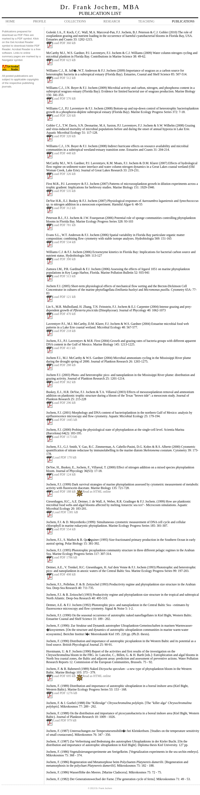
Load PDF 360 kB (61, 43)
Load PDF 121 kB (61, 296)
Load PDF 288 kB (61, 365)
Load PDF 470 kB (61, 314)
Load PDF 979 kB (64, 720)
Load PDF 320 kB (61, 115)
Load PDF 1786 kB (61, 557)
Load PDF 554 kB (64, 529)
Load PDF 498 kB (64, 574)
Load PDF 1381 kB (65, 512)
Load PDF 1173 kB (64, 436)
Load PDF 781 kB (61, 225)
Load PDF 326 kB (61, 173)
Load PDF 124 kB (64, 474)
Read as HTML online (97, 491)
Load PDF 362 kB (64, 382)
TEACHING (146, 21)
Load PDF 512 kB (61, 78)
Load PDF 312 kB (61, 208)
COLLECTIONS (75, 21)
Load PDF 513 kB (61, 276)
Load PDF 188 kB (64, 491)
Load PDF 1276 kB (61, 693)
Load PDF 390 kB (61, 259)
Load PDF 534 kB (61, 242)
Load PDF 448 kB (61, 153)
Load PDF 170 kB (64, 457)
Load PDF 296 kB (64, 402)
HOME (10, 21)
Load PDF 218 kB (61, 331)
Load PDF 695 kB (64, 676)
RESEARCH (111, 21)
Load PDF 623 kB (61, 60)
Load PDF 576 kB (61, 98)
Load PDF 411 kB (60, 348)
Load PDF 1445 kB (64, 419)
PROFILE (39, 21)
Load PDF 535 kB (61, 191)
